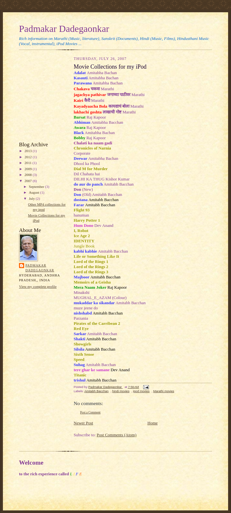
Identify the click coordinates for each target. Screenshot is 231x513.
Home (152, 423)
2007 (28, 181)
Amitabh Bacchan (96, 391)
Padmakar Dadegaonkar (64, 29)
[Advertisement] (38, 97)
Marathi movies (163, 391)
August (34, 192)
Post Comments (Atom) (117, 434)
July (32, 198)
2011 (28, 163)
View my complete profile (38, 286)
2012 (28, 157)
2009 (28, 169)
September (37, 187)
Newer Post (83, 423)
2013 (28, 151)
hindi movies (120, 391)
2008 (28, 175)
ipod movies (141, 391)
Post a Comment (90, 412)
